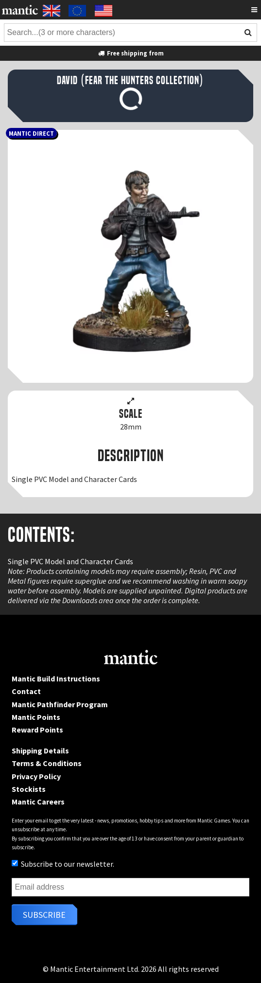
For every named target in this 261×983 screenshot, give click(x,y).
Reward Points (37, 729)
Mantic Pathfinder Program (60, 704)
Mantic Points (36, 717)
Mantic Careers (38, 801)
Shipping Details (40, 750)
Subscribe (44, 914)
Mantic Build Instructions (56, 678)
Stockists (29, 789)
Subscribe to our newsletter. (63, 864)
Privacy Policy (36, 776)
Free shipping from (130, 53)
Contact (26, 691)
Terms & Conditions (47, 763)
